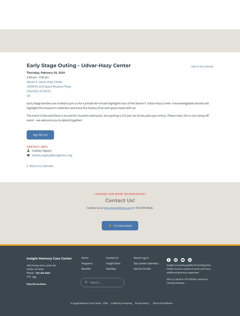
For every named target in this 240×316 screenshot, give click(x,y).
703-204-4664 (43, 273)
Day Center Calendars (146, 264)
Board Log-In (141, 258)
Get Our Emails (142, 269)
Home (85, 258)
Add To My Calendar (202, 66)
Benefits (86, 269)
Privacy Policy (142, 303)
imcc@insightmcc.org (117, 208)
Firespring (127, 303)
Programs (87, 264)
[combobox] (102, 282)
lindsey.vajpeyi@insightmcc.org (52, 155)
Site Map (111, 269)
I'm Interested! (120, 226)
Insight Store (113, 264)
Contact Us (112, 258)
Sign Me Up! (40, 135)
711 (34, 277)
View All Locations (36, 284)
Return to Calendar (41, 166)
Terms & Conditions (163, 303)
